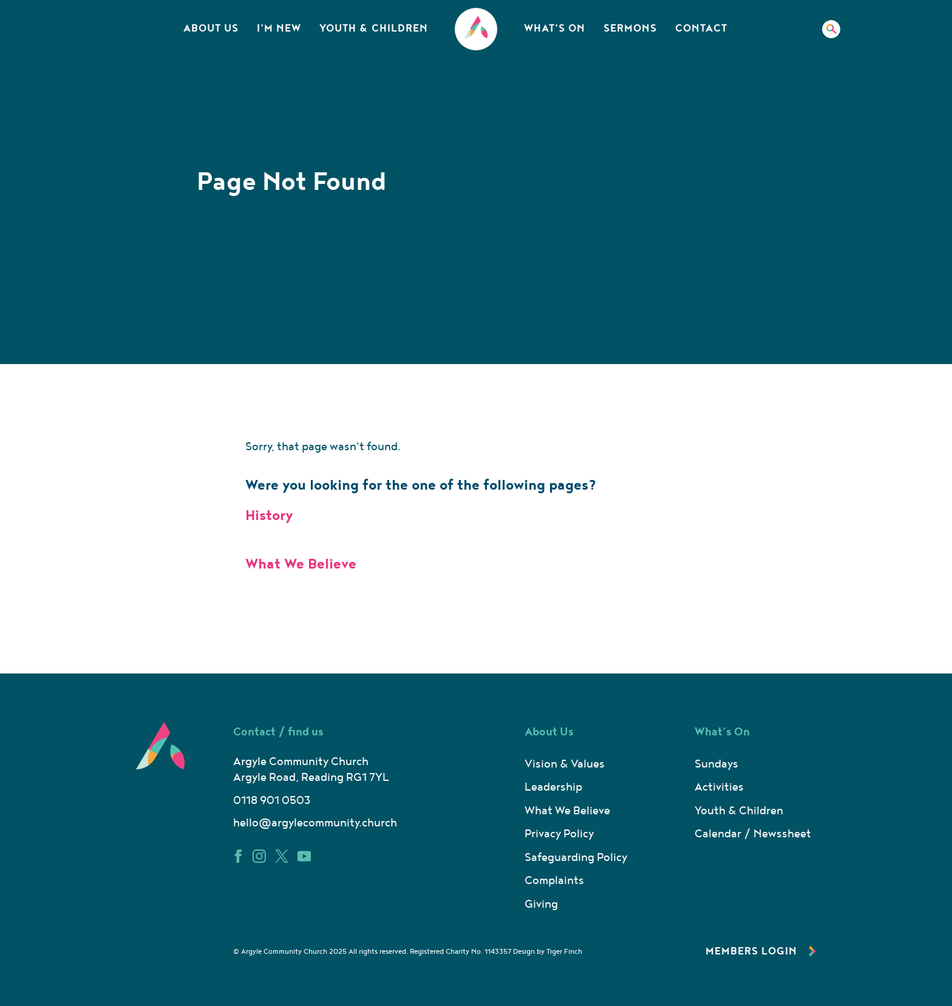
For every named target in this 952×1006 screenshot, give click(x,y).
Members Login (761, 951)
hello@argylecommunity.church (315, 823)
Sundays (716, 764)
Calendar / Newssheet (753, 834)
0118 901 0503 (271, 801)
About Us (211, 28)
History (269, 515)
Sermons (630, 28)
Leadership (553, 787)
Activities (719, 787)
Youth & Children (373, 28)
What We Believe (300, 564)
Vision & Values (565, 764)
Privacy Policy (559, 834)
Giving (541, 904)
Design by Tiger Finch (547, 951)
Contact (701, 28)
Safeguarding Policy (576, 858)
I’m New (279, 28)
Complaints (554, 881)
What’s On (554, 28)
